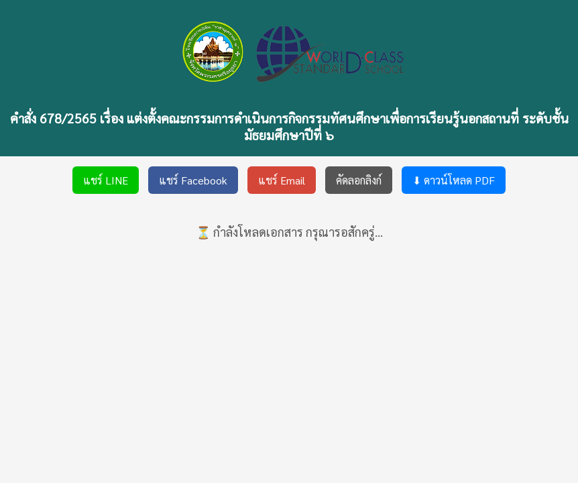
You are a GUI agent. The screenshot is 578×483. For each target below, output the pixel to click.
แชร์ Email (281, 180)
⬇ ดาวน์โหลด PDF (453, 180)
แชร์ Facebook (193, 180)
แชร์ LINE (105, 180)
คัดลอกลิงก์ (359, 180)
